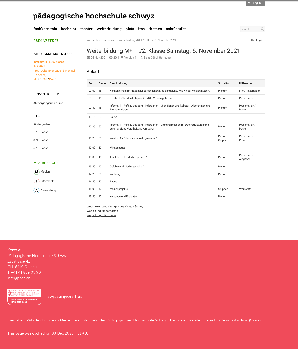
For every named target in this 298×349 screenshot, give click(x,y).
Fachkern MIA (45, 28)
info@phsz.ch (18, 278)
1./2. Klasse (40, 132)
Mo (35, 79)
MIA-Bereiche (46, 163)
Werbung (115, 174)
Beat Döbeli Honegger (158, 57)
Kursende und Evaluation (124, 196)
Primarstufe (46, 40)
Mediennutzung (168, 90)
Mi (45, 79)
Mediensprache (136, 157)
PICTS (129, 28)
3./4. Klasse (40, 140)
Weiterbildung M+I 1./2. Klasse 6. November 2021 (147, 40)
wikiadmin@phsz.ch (248, 320)
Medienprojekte (119, 189)
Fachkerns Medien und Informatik (70, 320)
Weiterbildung (109, 28)
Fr (56, 79)
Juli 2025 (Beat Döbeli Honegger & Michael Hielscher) (54, 68)
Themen (155, 28)
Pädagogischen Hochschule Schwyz (137, 320)
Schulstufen (176, 28)
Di (41, 79)
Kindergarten (41, 124)
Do (51, 79)
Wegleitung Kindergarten (102, 210)
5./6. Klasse (40, 148)
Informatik (43, 181)
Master (86, 28)
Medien (41, 172)
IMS (141, 28)
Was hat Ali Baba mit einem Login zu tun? (133, 138)
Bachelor (68, 28)
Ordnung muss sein (172, 124)
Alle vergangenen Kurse (48, 103)
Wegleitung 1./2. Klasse (101, 215)
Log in (257, 3)
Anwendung (44, 190)
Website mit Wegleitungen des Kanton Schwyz (115, 206)
